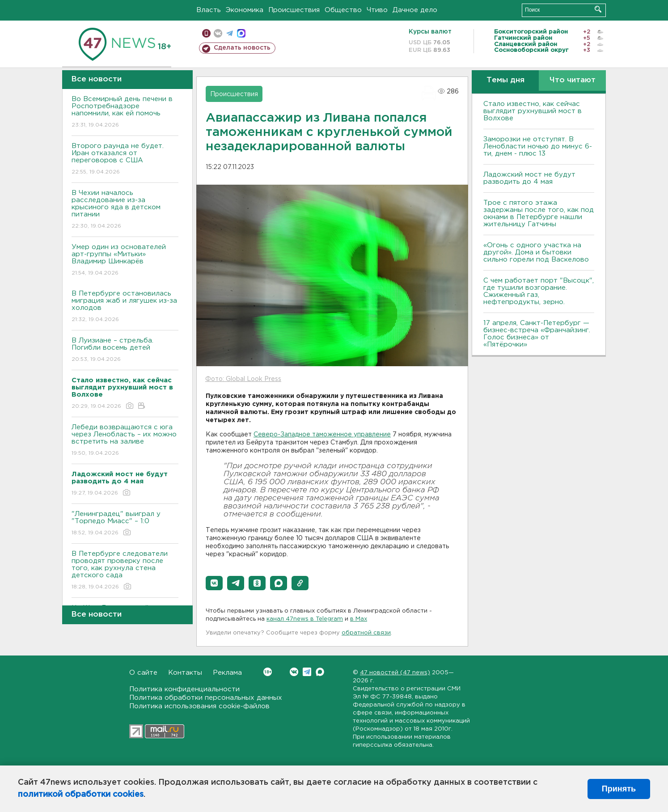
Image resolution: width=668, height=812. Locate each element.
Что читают (573, 80)
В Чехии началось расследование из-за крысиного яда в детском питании (125, 210)
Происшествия (294, 10)
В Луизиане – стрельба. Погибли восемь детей (125, 350)
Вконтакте (267, 672)
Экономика (244, 10)
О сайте (143, 673)
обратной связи (366, 632)
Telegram (307, 672)
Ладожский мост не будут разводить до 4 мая (529, 178)
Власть (208, 10)
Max (320, 672)
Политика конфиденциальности (184, 689)
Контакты (185, 673)
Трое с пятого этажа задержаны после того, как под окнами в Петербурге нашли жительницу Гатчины (538, 213)
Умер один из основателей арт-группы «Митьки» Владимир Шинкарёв (125, 260)
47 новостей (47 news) (395, 672)
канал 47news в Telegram (304, 619)
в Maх (358, 619)
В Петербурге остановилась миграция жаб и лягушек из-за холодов (125, 307)
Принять (619, 788)
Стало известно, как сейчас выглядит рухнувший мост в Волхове (532, 111)
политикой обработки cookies (81, 794)
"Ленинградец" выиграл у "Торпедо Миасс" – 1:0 (125, 524)
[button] (214, 583)
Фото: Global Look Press (243, 379)
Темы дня (505, 80)
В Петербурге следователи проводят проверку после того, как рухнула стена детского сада (125, 571)
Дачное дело (415, 10)
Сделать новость (242, 48)
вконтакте (218, 33)
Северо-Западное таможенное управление (322, 434)
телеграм (229, 33)
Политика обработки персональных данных (205, 698)
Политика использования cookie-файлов (199, 706)
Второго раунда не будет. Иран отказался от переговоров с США (125, 159)
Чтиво (377, 10)
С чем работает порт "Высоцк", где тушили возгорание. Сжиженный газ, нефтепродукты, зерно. (538, 291)
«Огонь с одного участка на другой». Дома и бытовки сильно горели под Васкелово (536, 252)
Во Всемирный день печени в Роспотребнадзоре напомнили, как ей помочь (125, 112)
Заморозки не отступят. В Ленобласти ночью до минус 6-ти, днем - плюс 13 (537, 146)
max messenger (241, 33)
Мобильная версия (206, 33)
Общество (343, 10)
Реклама (227, 673)
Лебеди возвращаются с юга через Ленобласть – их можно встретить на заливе (125, 440)
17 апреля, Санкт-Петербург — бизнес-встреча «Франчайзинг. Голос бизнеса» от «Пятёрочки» (536, 333)
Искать (598, 9)
